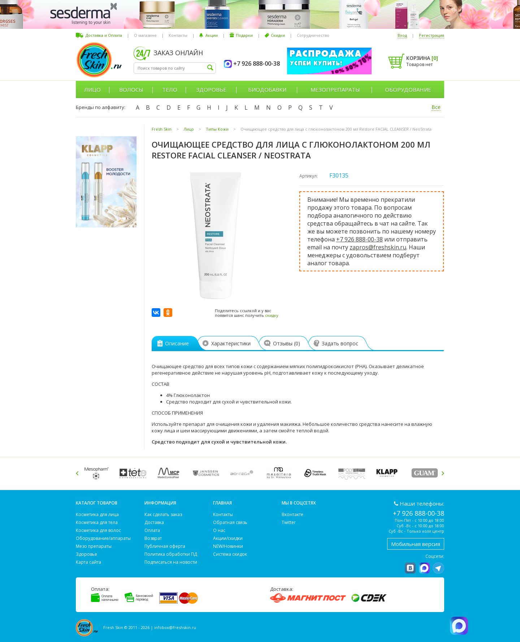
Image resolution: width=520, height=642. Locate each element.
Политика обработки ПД (170, 554)
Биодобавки (267, 89)
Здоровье (211, 89)
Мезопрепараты (335, 89)
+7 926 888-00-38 (359, 239)
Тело (169, 89)
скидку (271, 315)
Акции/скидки (228, 538)
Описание (173, 343)
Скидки (278, 35)
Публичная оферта (164, 546)
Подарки (244, 35)
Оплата (152, 530)
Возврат (153, 538)
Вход (402, 35)
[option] (97, 473)
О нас (219, 530)
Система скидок (230, 554)
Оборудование (408, 89)
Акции (211, 35)
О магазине (145, 35)
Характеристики (228, 343)
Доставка (154, 522)
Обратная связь (230, 522)
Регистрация (431, 35)
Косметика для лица (97, 514)
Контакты (178, 35)
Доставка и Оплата (104, 35)
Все (436, 107)
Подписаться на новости (170, 562)
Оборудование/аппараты (103, 538)
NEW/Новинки (228, 546)
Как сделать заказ (163, 514)
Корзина (422, 57)
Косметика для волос (98, 530)
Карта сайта (88, 562)
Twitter (289, 522)
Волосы (131, 89)
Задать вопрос (337, 343)
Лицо (92, 89)
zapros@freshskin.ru (378, 247)
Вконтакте (292, 514)
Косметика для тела (97, 522)
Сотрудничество (313, 35)
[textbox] (175, 68)
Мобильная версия (415, 543)
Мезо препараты (94, 546)
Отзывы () (284, 343)
